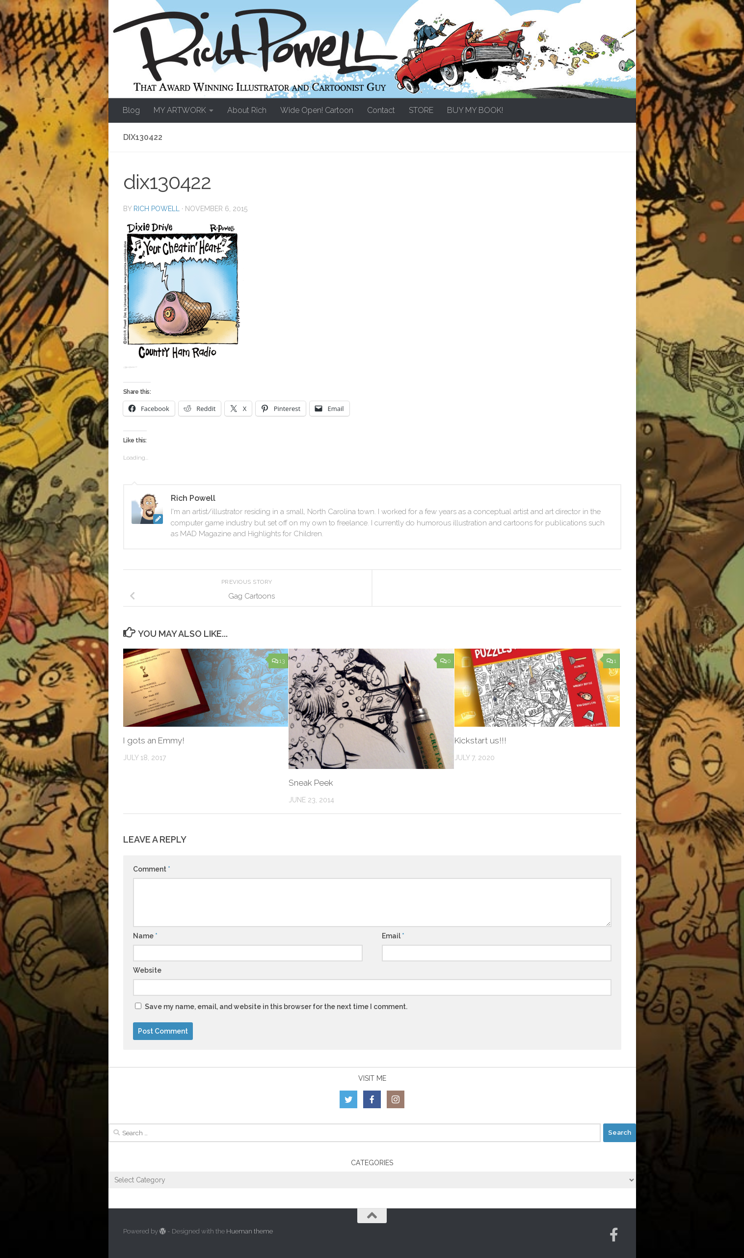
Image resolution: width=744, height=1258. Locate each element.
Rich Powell (156, 209)
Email (393, 936)
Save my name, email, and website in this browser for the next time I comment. (276, 1007)
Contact (381, 110)
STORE (421, 110)
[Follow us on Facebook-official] (614, 1235)
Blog (131, 110)
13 (278, 660)
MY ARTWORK (180, 110)
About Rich (246, 110)
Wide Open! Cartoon (316, 110)
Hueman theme (249, 1231)
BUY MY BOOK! (475, 110)
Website (147, 970)
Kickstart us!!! (480, 740)
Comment (151, 869)
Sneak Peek (311, 783)
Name (145, 936)
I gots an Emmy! (154, 740)
